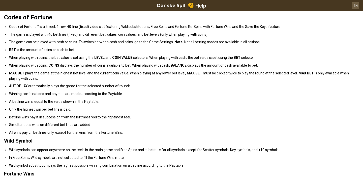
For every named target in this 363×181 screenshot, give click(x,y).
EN (356, 6)
